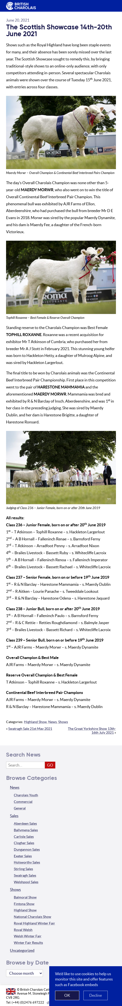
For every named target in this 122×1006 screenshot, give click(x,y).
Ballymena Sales (26, 830)
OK (67, 995)
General (20, 808)
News (52, 722)
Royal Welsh (23, 930)
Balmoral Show (25, 897)
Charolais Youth (26, 795)
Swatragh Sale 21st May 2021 (30, 729)
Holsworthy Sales (27, 862)
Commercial (23, 802)
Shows (63, 722)
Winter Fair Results (28, 943)
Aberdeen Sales (25, 823)
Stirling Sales (23, 869)
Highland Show (35, 722)
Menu (110, 2)
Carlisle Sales (24, 837)
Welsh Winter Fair (27, 936)
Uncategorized (22, 950)
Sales (14, 816)
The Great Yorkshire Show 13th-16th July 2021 (92, 730)
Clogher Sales (24, 843)
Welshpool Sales (26, 882)
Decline (95, 995)
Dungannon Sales (27, 849)
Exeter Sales (23, 856)
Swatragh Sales (25, 875)
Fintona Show (24, 904)
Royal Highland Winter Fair (34, 923)
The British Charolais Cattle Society (20, 6)
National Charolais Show (32, 917)
